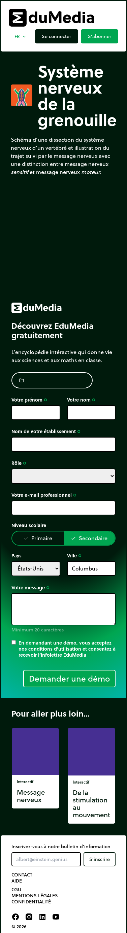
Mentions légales (34, 895)
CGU (16, 889)
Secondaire (89, 538)
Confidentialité (31, 901)
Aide (16, 880)
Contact (21, 874)
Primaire (37, 538)
